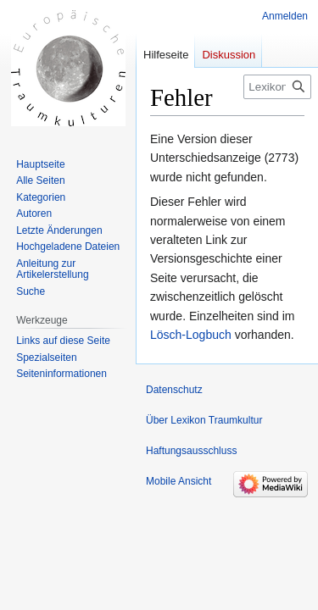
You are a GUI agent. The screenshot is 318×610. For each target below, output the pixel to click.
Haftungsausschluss (191, 451)
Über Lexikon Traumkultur (204, 420)
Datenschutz (174, 390)
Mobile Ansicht (178, 481)
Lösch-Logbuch (191, 334)
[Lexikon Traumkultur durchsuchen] (277, 87)
